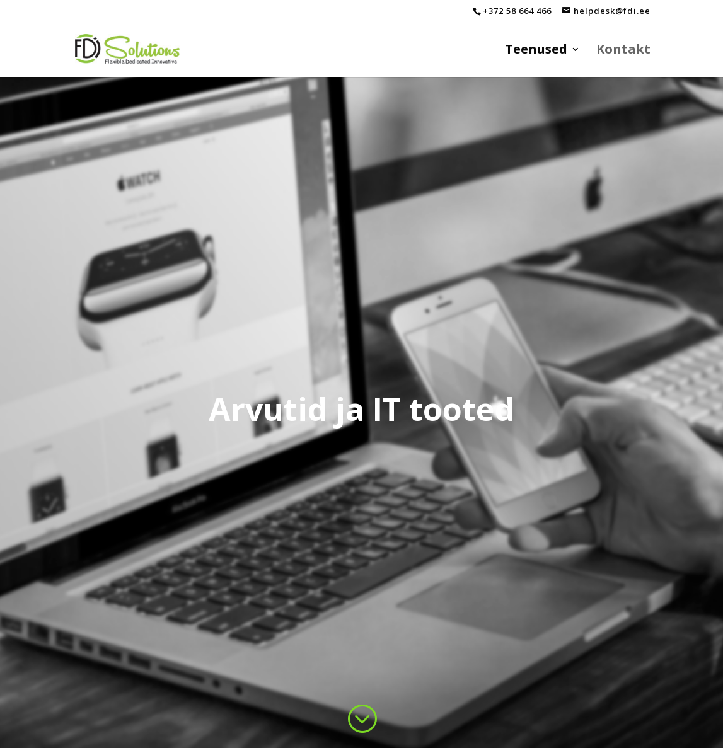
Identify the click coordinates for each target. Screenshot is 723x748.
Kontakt (623, 51)
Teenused (536, 51)
